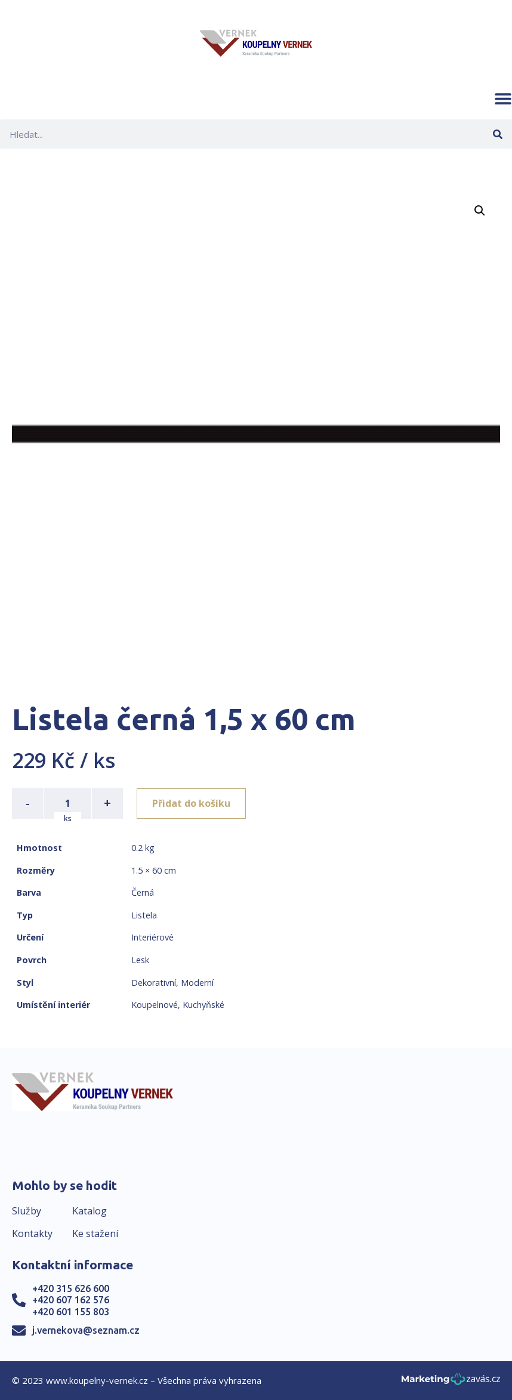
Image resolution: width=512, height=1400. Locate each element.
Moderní (197, 982)
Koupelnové (154, 1004)
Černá (142, 892)
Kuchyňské (203, 1004)
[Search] (497, 134)
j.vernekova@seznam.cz (86, 1330)
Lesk (140, 960)
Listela (144, 915)
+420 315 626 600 (70, 1288)
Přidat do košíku (192, 803)
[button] (503, 98)
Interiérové (152, 937)
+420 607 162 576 (70, 1299)
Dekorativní (153, 982)
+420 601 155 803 (70, 1311)
